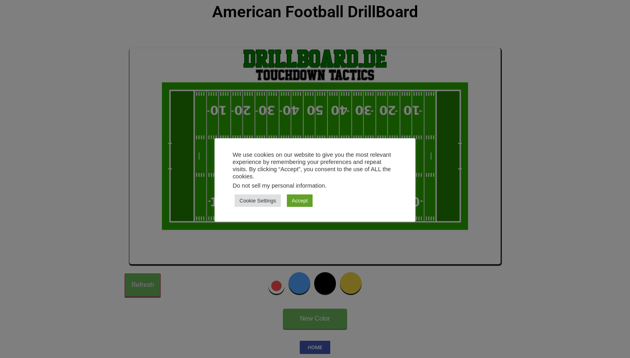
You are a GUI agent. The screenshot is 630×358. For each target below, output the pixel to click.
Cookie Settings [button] (257, 201)
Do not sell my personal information (279, 185)
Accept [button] (300, 201)
